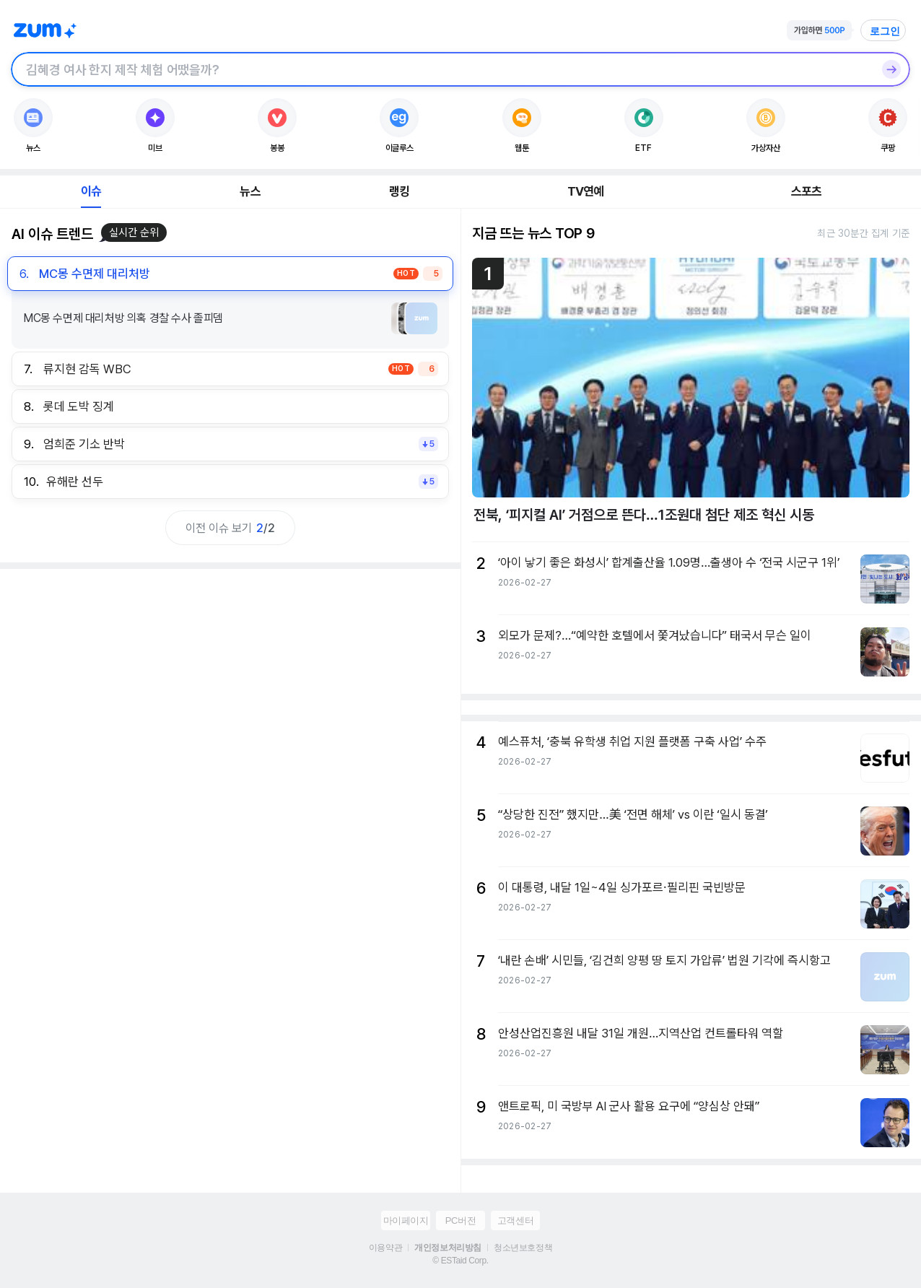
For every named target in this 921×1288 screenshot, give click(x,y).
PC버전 (460, 1220)
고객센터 (515, 1220)
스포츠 (806, 191)
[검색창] (441, 69)
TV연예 (585, 191)
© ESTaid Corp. (460, 1261)
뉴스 (250, 191)
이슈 (91, 191)
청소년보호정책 (523, 1248)
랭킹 (399, 191)
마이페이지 (406, 1220)
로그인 (885, 31)
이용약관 (385, 1248)
